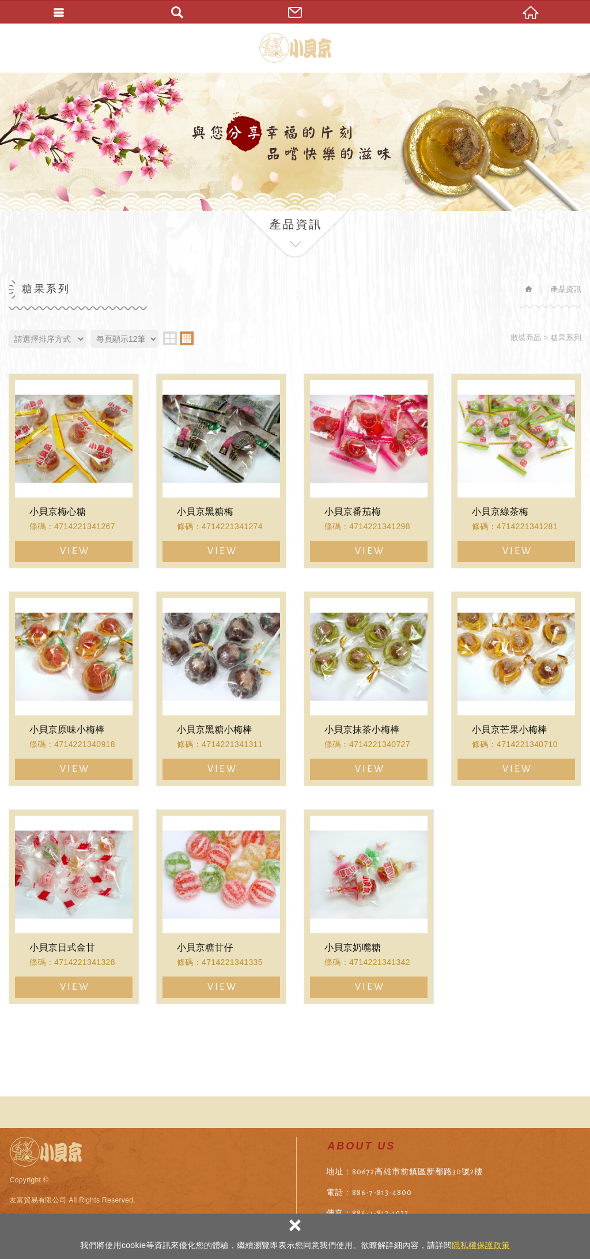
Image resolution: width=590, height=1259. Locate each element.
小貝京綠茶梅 (516, 471)
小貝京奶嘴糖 (368, 907)
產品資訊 (566, 289)
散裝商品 (525, 337)
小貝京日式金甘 (73, 907)
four (187, 338)
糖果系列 (566, 337)
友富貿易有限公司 (295, 48)
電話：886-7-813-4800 (369, 1193)
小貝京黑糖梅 (221, 471)
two (170, 338)
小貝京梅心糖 (73, 471)
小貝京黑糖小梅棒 (221, 689)
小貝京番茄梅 (368, 471)
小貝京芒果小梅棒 (516, 689)
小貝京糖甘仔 (221, 907)
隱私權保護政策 (480, 1245)
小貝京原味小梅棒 (73, 689)
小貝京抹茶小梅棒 (368, 689)
